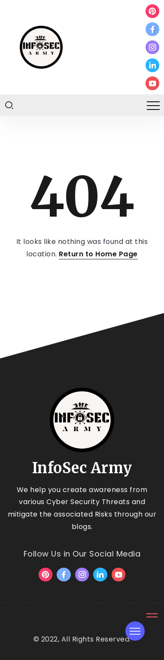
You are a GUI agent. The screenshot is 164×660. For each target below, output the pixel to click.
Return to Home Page (98, 254)
